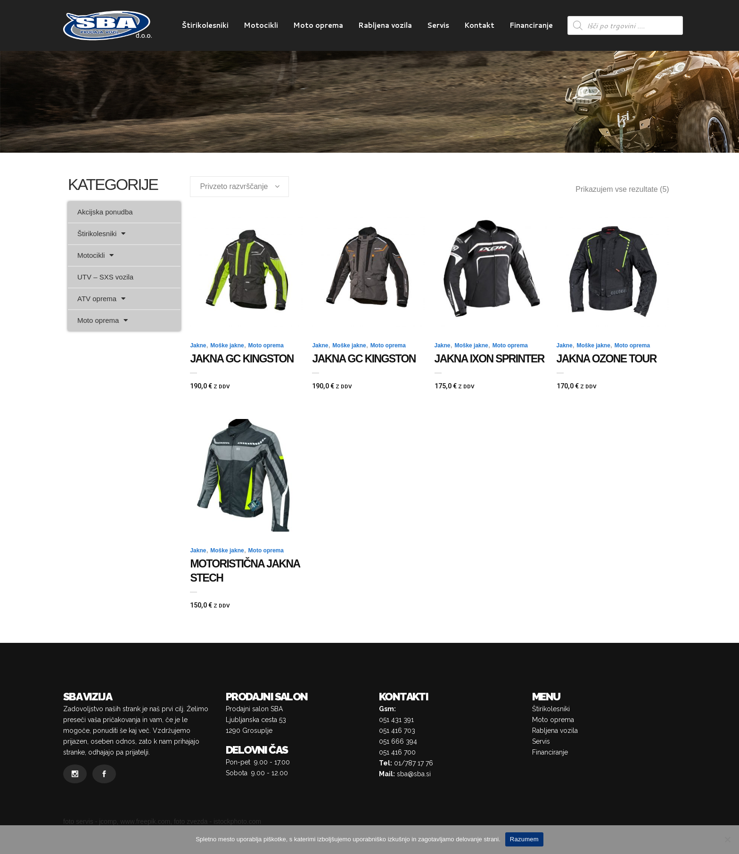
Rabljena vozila (555, 730)
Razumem (524, 839)
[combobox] (239, 186)
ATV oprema (101, 298)
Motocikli (95, 255)
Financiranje (550, 752)
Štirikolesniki (101, 233)
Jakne (198, 345)
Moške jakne (227, 345)
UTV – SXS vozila (105, 277)
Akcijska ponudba (105, 212)
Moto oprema (102, 320)
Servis (541, 741)
